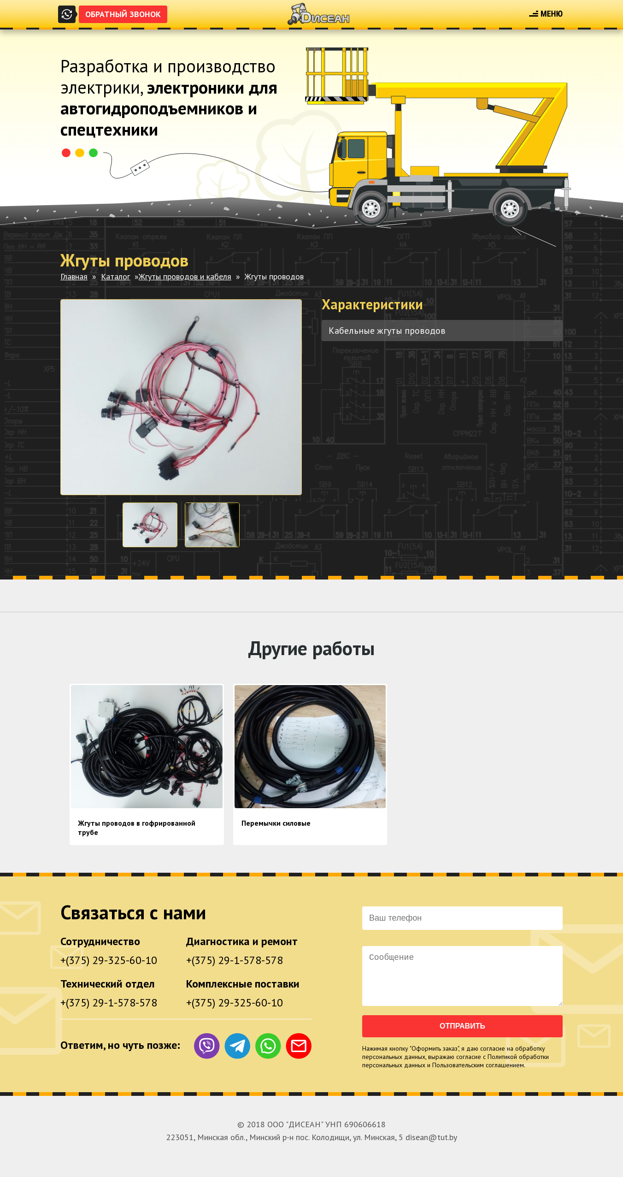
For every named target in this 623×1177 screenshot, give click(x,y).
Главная (74, 276)
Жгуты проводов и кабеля (185, 276)
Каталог (115, 276)
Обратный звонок (123, 14)
